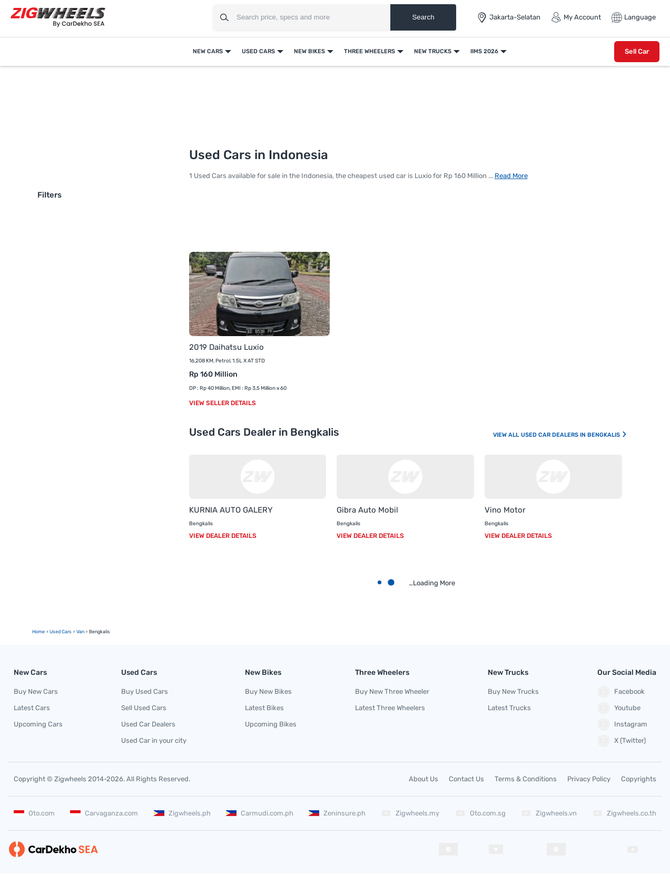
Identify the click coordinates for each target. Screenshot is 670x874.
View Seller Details (222, 403)
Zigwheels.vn (549, 813)
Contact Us (466, 779)
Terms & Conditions (526, 779)
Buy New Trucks (513, 691)
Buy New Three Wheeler (392, 691)
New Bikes (309, 51)
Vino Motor (505, 510)
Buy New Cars (36, 691)
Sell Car (637, 51)
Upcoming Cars (38, 724)
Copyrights (638, 779)
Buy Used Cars (144, 691)
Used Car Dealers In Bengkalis (574, 434)
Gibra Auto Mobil (367, 510)
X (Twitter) (621, 740)
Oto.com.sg (480, 813)
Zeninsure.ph (337, 813)
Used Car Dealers (148, 724)
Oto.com (34, 813)
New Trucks (432, 51)
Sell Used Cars (143, 708)
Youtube (619, 708)
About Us (423, 779)
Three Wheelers (369, 51)
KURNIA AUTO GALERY (231, 510)
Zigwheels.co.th (624, 813)
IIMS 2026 (484, 51)
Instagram (622, 724)
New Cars (208, 51)
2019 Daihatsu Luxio (226, 347)
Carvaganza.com (104, 813)
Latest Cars (32, 708)
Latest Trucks (509, 708)
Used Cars (258, 51)
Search (423, 17)
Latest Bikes (264, 708)
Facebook (621, 691)
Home (38, 631)
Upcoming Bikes (271, 724)
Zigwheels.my (410, 813)
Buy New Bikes (268, 691)
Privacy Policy (588, 779)
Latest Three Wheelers (390, 708)
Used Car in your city (153, 740)
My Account (576, 17)
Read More (511, 176)
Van (80, 631)
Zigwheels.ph (182, 813)
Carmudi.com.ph (259, 813)
